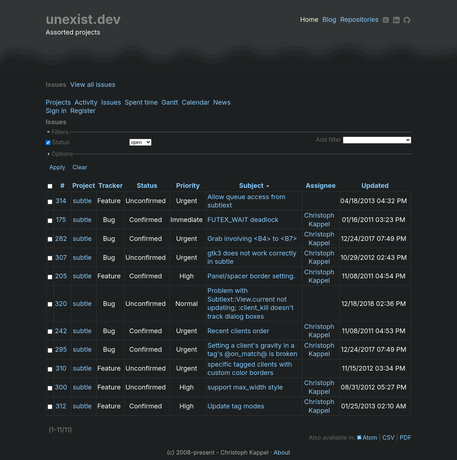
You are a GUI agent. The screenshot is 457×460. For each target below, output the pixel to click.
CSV (389, 437)
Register (83, 110)
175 (61, 219)
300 (61, 387)
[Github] (407, 19)
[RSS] (385, 19)
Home (309, 19)
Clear (79, 167)
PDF (406, 437)
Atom (370, 437)
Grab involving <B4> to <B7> (252, 238)
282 (61, 238)
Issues (111, 102)
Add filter (328, 139)
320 (61, 303)
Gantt (169, 102)
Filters (60, 132)
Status (60, 142)
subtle (82, 201)
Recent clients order (238, 331)
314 (61, 201)
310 (61, 368)
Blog (329, 19)
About (282, 452)
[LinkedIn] (396, 19)
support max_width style (245, 387)
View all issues (94, 84)
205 (61, 276)
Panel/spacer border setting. (251, 276)
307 (61, 257)
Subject (251, 185)
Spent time (141, 102)
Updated (375, 185)
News (222, 102)
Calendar (196, 102)
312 (61, 406)
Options (62, 153)
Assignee (321, 185)
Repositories (359, 19)
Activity (86, 102)
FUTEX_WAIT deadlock (243, 219)
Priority (188, 185)
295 (61, 349)
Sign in (56, 110)
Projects (58, 102)
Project (83, 185)
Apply (57, 167)
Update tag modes (235, 406)
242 (61, 331)
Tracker (110, 185)
